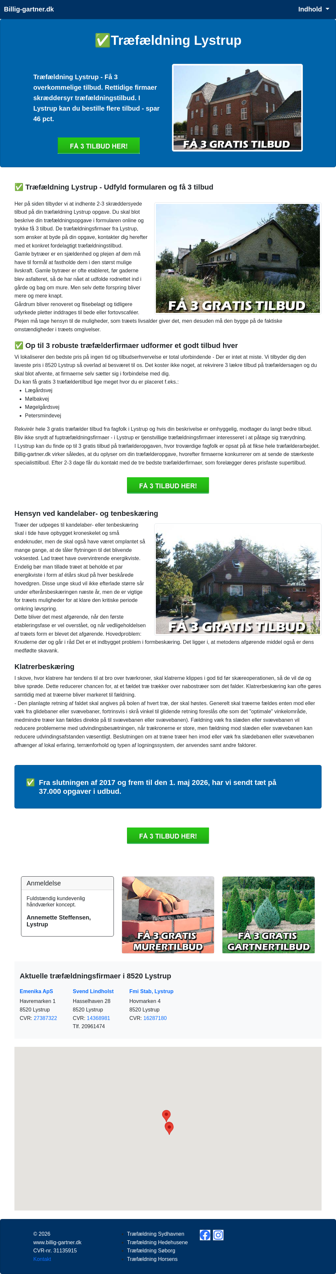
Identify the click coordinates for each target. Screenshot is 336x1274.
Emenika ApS (36, 991)
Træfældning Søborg (151, 1250)
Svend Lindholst (93, 991)
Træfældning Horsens (152, 1259)
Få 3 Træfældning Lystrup (99, 145)
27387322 (45, 1018)
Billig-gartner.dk (29, 9)
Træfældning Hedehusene (157, 1242)
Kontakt (42, 1259)
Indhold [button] (311, 9)
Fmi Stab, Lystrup (151, 991)
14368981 (98, 1018)
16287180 (155, 1018)
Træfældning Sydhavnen (155, 1234)
